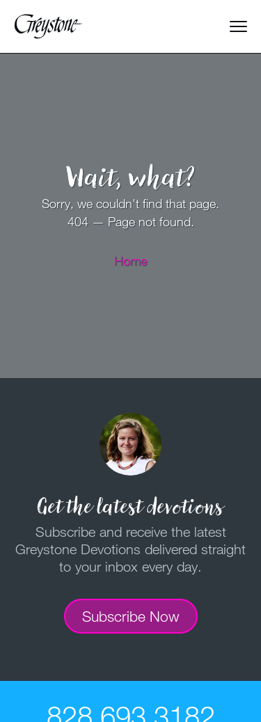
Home (130, 260)
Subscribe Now (131, 616)
